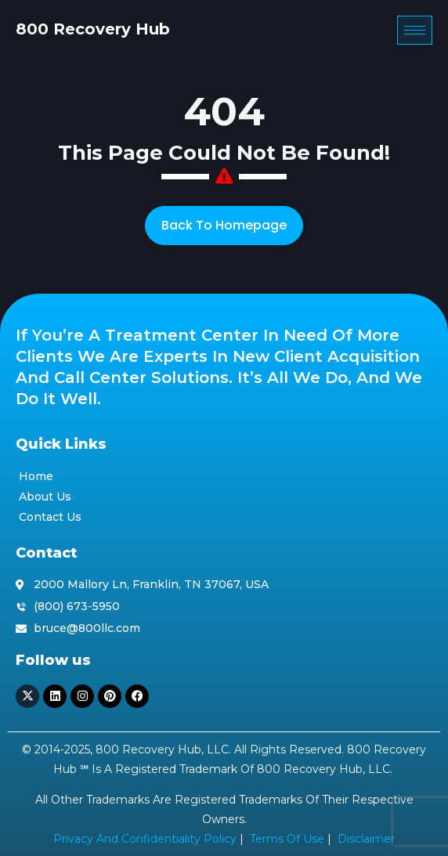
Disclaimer (366, 839)
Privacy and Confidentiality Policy (145, 839)
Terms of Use (287, 839)
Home (36, 476)
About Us (45, 496)
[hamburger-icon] (414, 30)
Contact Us (50, 517)
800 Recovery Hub (93, 29)
